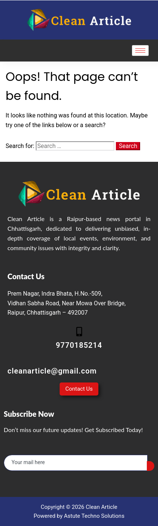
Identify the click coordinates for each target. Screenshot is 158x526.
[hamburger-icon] (140, 50)
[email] (76, 463)
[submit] (150, 466)
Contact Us (79, 388)
